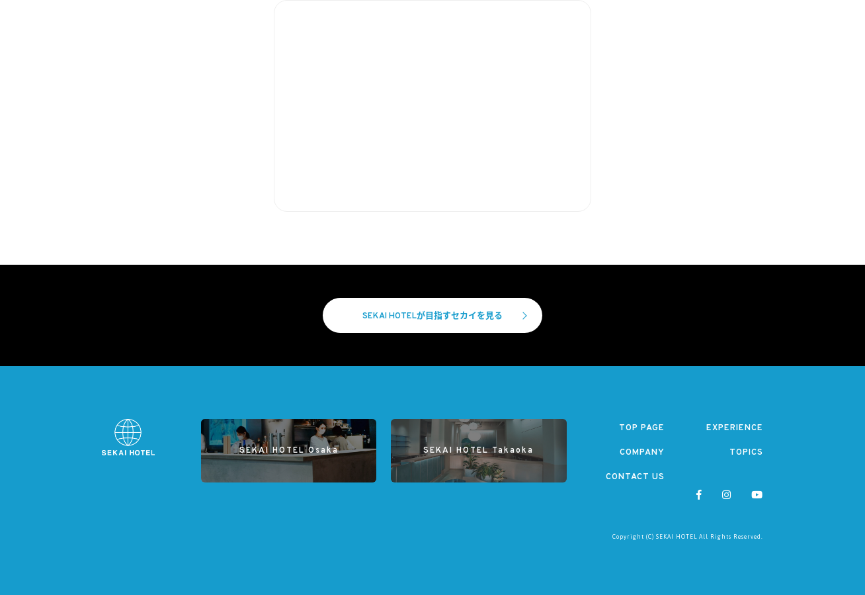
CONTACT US (635, 477)
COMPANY (642, 452)
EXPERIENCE (734, 428)
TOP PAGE (642, 428)
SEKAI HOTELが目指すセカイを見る (444, 316)
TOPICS (746, 452)
